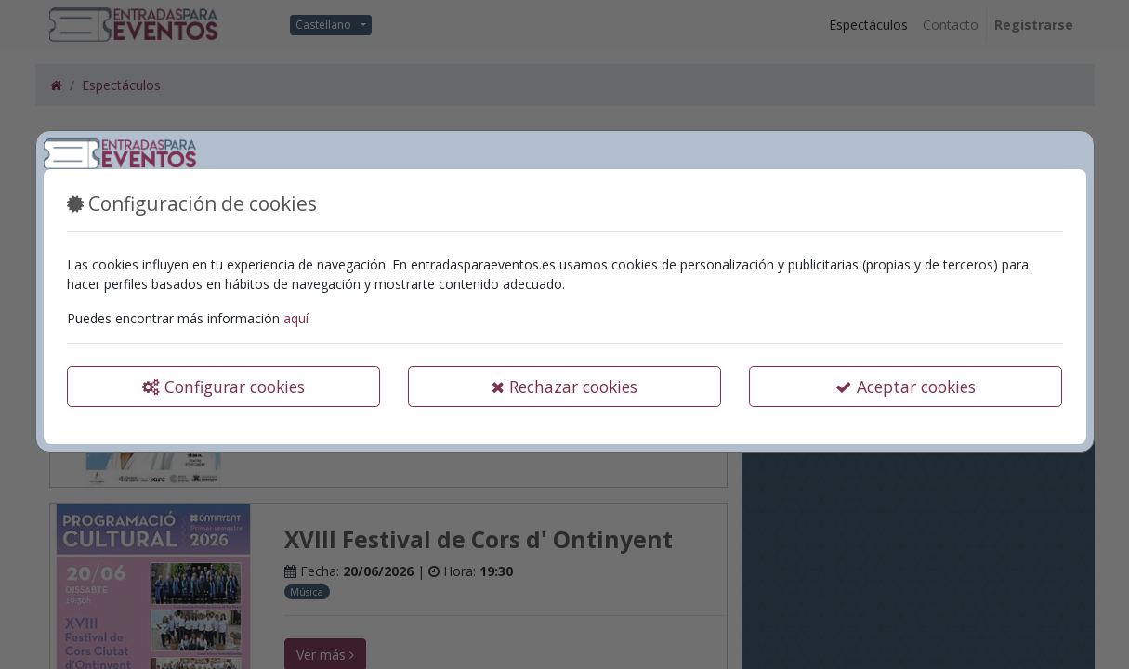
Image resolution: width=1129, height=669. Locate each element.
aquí (296, 318)
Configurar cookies (223, 386)
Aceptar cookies (905, 386)
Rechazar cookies (564, 386)
